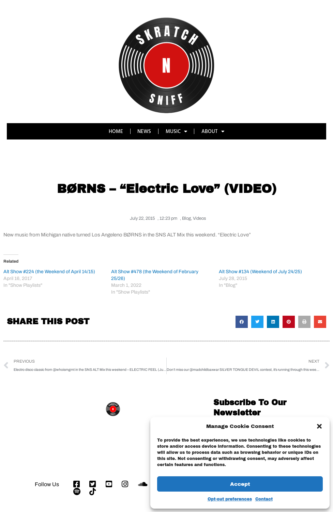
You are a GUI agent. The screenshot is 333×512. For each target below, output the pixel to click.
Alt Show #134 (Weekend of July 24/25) (260, 271)
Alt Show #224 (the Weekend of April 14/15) (49, 271)
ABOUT (213, 131)
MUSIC (176, 131)
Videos (199, 218)
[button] (319, 426)
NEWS (144, 131)
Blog (186, 218)
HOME (115, 131)
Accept (240, 484)
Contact (264, 499)
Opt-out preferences (230, 499)
